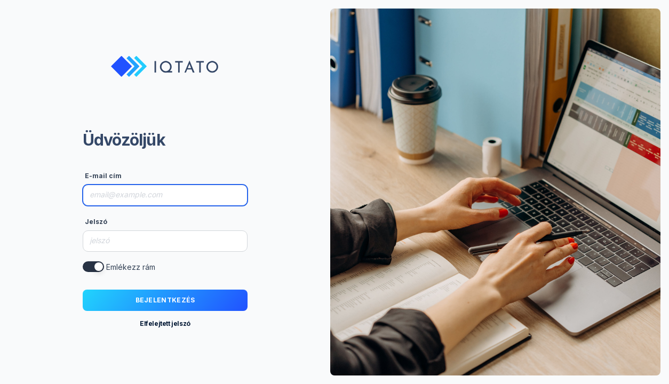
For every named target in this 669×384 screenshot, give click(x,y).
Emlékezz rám (130, 266)
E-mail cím (103, 176)
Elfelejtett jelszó (165, 323)
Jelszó (96, 222)
